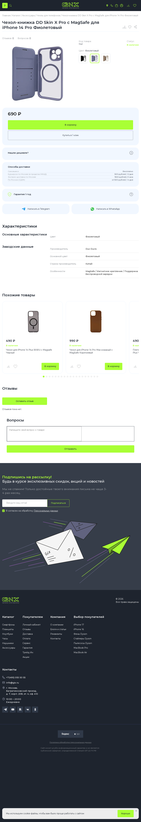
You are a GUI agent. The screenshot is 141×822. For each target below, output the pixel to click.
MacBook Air (80, 653)
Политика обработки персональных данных (70, 743)
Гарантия (27, 648)
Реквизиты (56, 634)
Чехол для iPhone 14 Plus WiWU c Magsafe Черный (29, 351)
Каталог (8, 617)
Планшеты (8, 630)
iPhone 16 (79, 630)
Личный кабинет (32, 625)
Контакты (55, 639)
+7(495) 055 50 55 (16, 678)
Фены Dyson (80, 634)
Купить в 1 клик (70, 135)
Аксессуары (8, 648)
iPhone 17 (79, 625)
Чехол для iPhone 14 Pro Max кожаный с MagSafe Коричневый (91, 351)
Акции (26, 657)
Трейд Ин (28, 653)
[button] (44, 377)
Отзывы (27, 630)
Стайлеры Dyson (82, 639)
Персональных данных (46, 511)
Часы (5, 639)
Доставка (28, 634)
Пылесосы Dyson (83, 643)
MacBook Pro (81, 648)
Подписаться (58, 503)
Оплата (26, 639)
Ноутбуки (7, 634)
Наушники (8, 643)
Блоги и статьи (58, 630)
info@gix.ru (12, 683)
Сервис (26, 643)
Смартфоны (8, 625)
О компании (56, 625)
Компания (57, 617)
